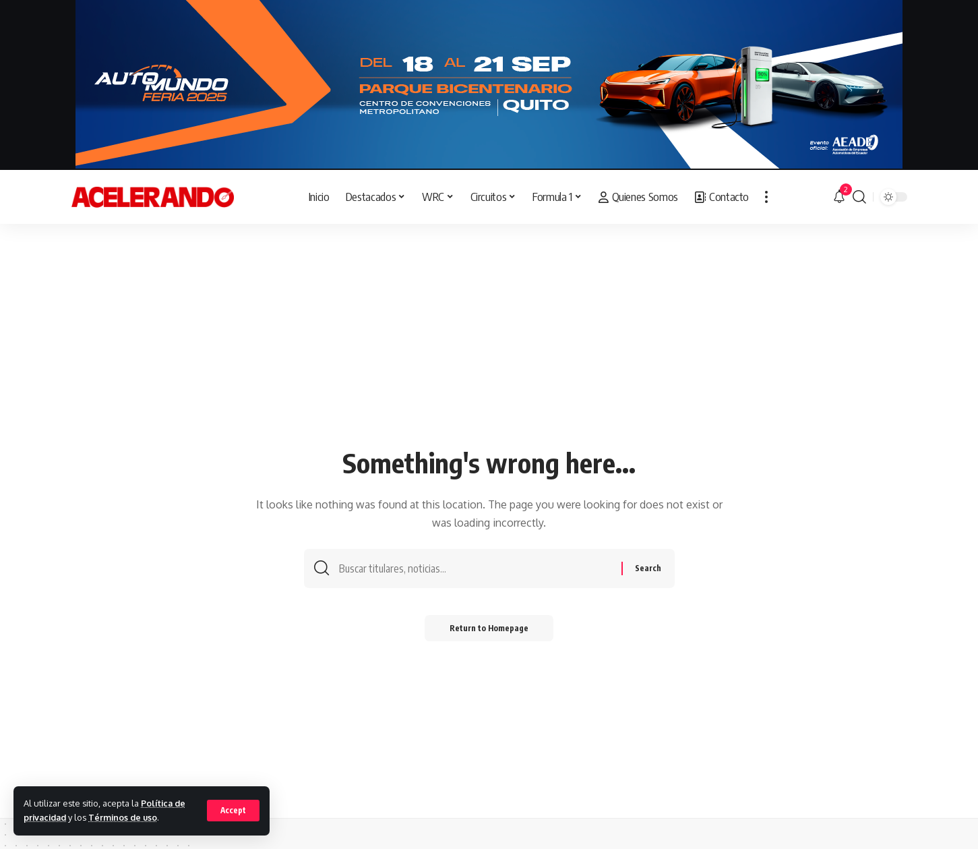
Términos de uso (126, 817)
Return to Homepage (489, 629)
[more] (766, 197)
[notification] (839, 196)
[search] (859, 196)
